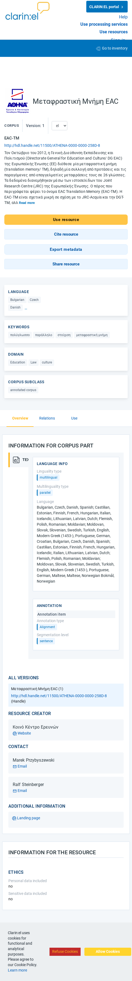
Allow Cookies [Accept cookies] (108, 951)
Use (74, 418)
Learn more (17, 970)
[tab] (18, 460)
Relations (47, 418)
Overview (20, 418)
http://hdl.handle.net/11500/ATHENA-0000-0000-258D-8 (52, 145)
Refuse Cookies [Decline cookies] (65, 951)
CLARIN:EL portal (107, 7)
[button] (66, 234)
